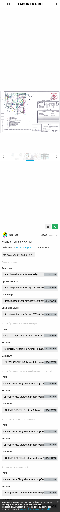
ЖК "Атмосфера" (24, 247)
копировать (50, 274)
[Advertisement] (30, 40)
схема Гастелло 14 (17, 242)
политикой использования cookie (35, 509)
